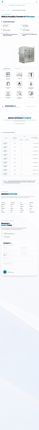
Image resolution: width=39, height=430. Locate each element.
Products (6, 5)
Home (2, 5)
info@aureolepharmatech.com (9, 233)
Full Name (5, 247)
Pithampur (27, 118)
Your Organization (24, 247)
